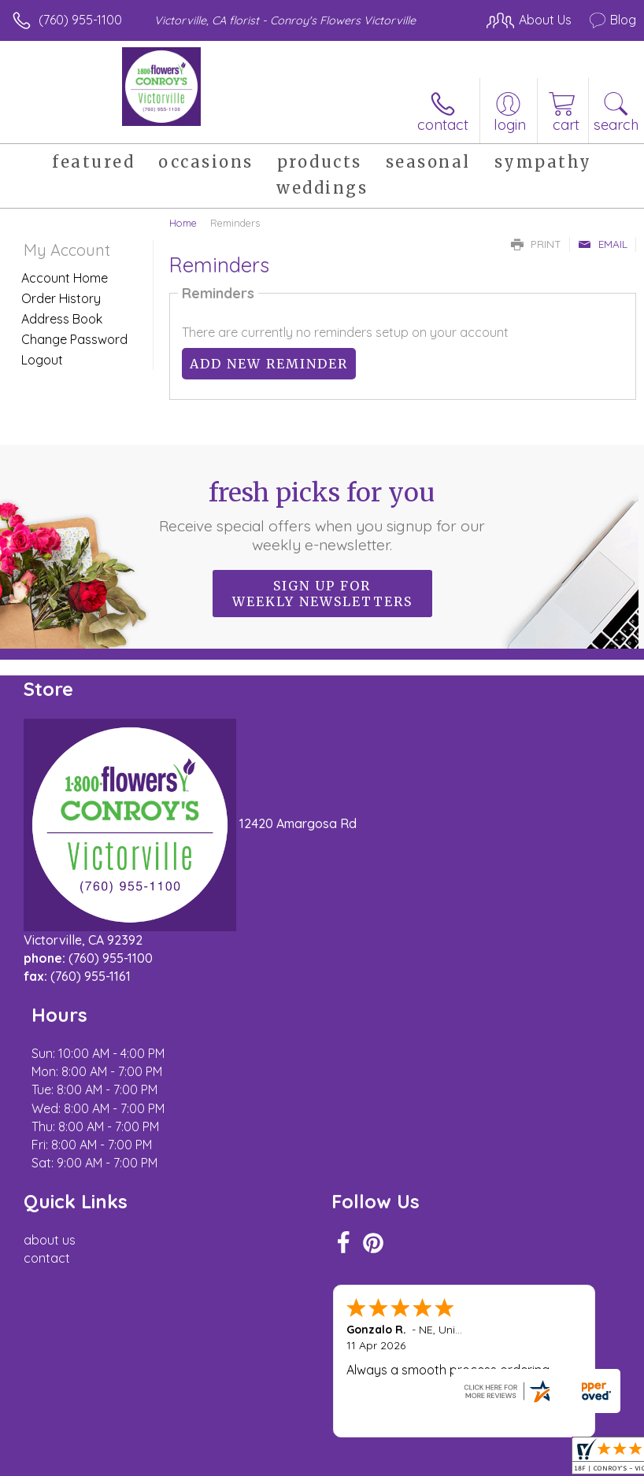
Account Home (64, 278)
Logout (42, 360)
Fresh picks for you (322, 515)
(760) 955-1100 (80, 20)
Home (183, 222)
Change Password (74, 339)
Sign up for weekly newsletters (322, 593)
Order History (61, 298)
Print (536, 244)
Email (602, 244)
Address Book (61, 319)
